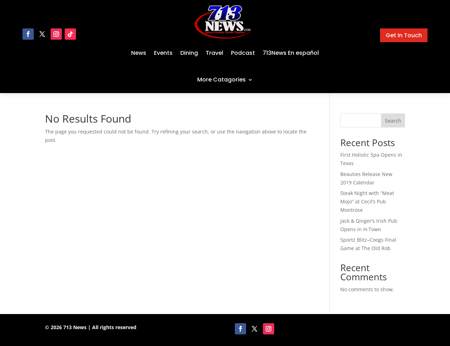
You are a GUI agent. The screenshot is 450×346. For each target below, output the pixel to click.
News (138, 53)
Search (393, 120)
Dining (189, 53)
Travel (214, 53)
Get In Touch (404, 35)
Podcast (243, 53)
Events (163, 53)
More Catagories (221, 80)
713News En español (291, 53)
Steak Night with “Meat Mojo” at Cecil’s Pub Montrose (367, 201)
